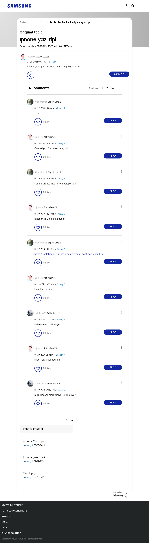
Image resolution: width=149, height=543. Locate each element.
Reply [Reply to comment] (113, 120)
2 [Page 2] (107, 88)
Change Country (11, 533)
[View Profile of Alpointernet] (41, 102)
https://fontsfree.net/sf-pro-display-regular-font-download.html (69, 254)
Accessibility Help (12, 505)
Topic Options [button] (123, 30)
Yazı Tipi (28, 473)
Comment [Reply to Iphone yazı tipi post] (119, 74)
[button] (123, 56)
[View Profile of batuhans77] (40, 313)
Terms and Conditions (15, 511)
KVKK (4, 527)
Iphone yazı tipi (33, 457)
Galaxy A (54, 62)
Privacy (6, 516)
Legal (5, 522)
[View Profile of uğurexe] (31, 56)
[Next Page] (115, 88)
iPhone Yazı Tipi (33, 441)
